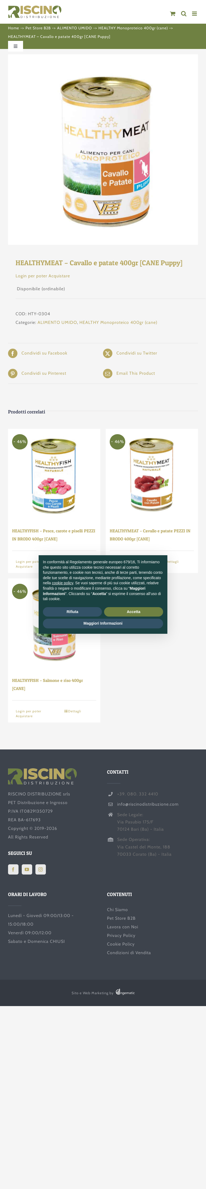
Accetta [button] (134, 612)
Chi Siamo (117, 909)
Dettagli (74, 711)
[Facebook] (13, 869)
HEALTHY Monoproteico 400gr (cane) (118, 322)
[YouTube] (27, 869)
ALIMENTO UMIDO (57, 322)
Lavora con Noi (122, 926)
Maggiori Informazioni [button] (102, 623)
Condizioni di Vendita (129, 952)
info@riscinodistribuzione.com (148, 804)
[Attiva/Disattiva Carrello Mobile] (173, 13)
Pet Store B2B (121, 918)
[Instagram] (40, 869)
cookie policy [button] (62, 583)
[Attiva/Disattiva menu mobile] (195, 13)
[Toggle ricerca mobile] (184, 13)
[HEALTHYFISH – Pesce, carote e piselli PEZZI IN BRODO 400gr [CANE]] (54, 475)
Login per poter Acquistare (43, 275)
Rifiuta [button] (72, 612)
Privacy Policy (121, 935)
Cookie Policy (121, 944)
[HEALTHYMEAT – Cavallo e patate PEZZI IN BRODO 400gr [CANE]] (152, 475)
